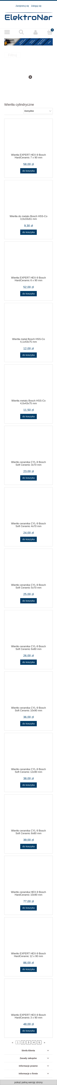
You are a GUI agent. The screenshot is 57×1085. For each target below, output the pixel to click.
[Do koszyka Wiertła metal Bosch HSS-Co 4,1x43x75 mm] (28, 355)
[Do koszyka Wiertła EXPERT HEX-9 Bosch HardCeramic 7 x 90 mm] (28, 170)
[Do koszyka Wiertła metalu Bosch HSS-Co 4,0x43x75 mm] (28, 416)
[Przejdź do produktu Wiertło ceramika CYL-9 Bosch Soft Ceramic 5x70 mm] (28, 567)
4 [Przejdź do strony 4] (34, 1042)
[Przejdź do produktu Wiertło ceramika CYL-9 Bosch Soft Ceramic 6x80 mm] (28, 629)
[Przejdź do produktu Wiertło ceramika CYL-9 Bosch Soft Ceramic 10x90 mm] (28, 690)
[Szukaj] (21, 32)
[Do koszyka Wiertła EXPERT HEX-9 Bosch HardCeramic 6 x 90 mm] (28, 293)
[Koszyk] (50, 32)
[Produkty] (7, 32)
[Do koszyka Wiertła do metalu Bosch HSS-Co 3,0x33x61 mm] (28, 232)
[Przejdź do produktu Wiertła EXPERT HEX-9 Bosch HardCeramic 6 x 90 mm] (28, 260)
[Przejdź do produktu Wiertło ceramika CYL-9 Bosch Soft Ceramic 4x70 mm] (28, 506)
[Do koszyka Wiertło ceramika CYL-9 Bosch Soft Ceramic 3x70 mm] (28, 478)
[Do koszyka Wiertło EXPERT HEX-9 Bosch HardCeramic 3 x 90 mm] (28, 1031)
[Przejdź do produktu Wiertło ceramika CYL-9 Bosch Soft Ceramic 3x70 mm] (28, 445)
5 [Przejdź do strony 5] (39, 1042)
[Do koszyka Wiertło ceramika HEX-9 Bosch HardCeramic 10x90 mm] (28, 908)
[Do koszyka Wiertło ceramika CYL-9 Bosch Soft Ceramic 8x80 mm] (28, 846)
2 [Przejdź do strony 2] (23, 1042)
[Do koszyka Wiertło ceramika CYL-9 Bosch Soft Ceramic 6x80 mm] (28, 662)
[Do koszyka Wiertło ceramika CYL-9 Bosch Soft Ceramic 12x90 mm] (28, 785)
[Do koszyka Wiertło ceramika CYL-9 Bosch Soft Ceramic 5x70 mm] (28, 600)
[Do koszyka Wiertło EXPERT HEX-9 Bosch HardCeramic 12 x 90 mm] (28, 969)
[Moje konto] (36, 32)
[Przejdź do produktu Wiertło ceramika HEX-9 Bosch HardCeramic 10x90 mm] (28, 875)
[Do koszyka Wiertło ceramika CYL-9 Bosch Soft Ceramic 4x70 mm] (28, 539)
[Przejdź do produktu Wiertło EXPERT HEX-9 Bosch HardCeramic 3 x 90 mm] (28, 997)
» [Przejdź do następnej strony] (44, 1042)
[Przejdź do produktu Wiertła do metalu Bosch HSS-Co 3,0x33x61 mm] (28, 199)
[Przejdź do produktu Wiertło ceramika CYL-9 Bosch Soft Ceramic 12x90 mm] (28, 752)
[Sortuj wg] (38, 111)
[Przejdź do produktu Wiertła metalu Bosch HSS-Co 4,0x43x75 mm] (28, 383)
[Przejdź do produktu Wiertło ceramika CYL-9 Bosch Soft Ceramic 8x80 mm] (28, 813)
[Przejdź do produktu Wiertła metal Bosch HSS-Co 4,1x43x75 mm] (28, 322)
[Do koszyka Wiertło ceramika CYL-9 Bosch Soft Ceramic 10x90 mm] (28, 723)
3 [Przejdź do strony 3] (28, 1042)
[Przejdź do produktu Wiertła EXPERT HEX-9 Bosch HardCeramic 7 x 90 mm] (28, 137)
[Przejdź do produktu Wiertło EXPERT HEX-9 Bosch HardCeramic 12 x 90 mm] (28, 936)
